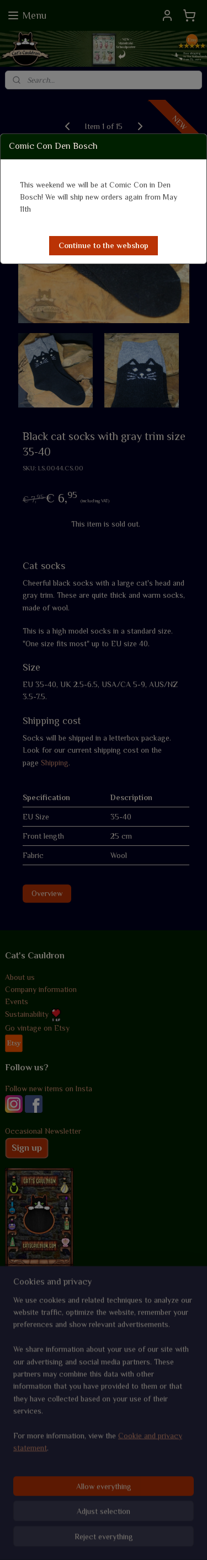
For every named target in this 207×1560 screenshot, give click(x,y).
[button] (103, 245)
